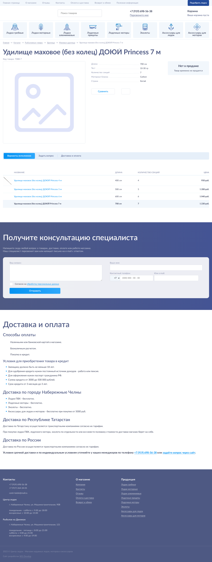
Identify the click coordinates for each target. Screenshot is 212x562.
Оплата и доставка (80, 3)
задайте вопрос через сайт (179, 452)
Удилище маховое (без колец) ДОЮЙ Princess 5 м (38, 189)
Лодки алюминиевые (131, 494)
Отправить (35, 291)
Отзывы (46, 3)
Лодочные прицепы (130, 498)
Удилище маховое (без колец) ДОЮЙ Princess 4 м (38, 181)
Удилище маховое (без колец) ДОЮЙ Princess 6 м (38, 197)
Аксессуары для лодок (132, 511)
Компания (80, 485)
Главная (11, 3)
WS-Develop (25, 556)
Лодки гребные (128, 485)
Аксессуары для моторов (133, 516)
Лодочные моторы (130, 502)
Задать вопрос (46, 156)
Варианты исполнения (19, 156)
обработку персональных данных (43, 284)
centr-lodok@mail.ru (18, 493)
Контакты (60, 3)
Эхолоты (125, 507)
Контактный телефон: (120, 273)
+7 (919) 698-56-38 (141, 11)
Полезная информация (127, 3)
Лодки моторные (129, 489)
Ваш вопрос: (16, 263)
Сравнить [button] (103, 91)
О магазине (30, 3)
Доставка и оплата (71, 156)
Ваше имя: (115, 263)
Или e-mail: (159, 273)
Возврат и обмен (103, 3)
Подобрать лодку (198, 3)
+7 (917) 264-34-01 (18, 488)
